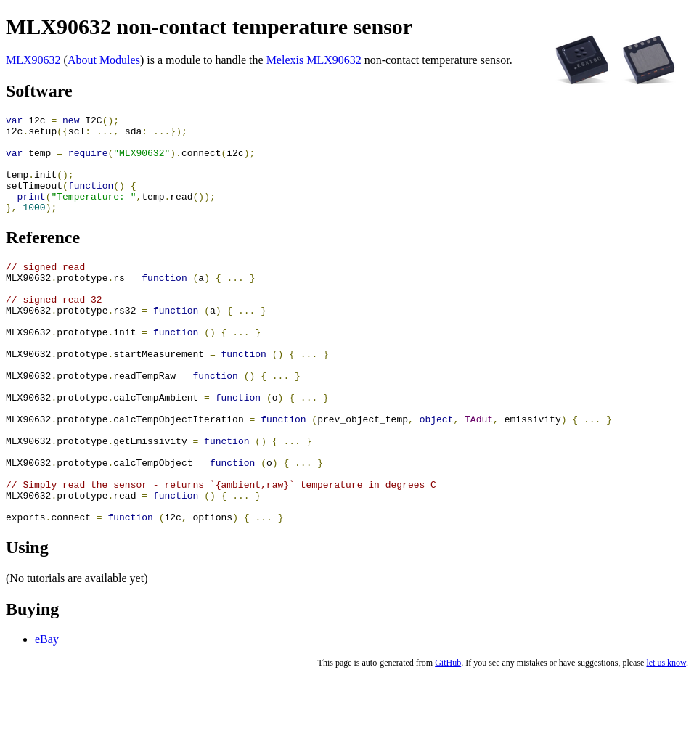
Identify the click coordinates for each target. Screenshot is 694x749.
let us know (666, 734)
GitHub (448, 734)
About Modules (104, 60)
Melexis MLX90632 (314, 60)
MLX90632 (33, 60)
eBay (47, 711)
